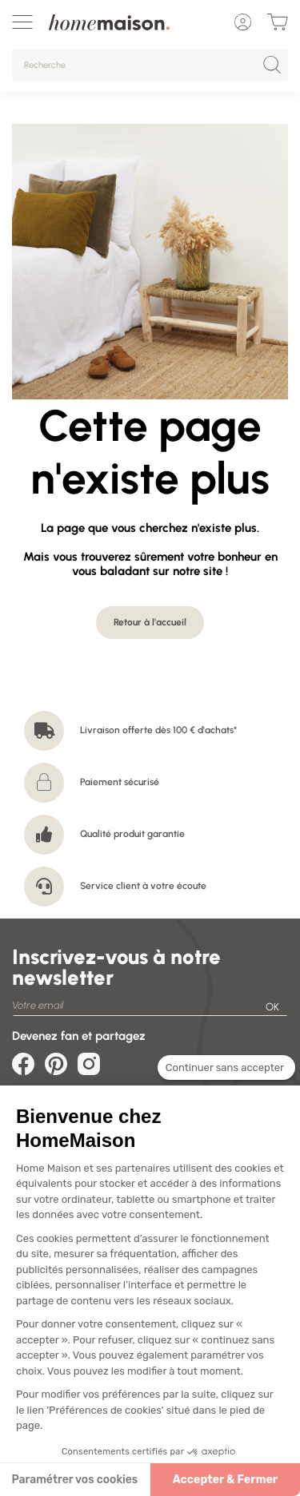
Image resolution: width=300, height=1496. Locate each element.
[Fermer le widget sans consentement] (226, 1070)
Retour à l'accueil (150, 622)
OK (272, 1007)
